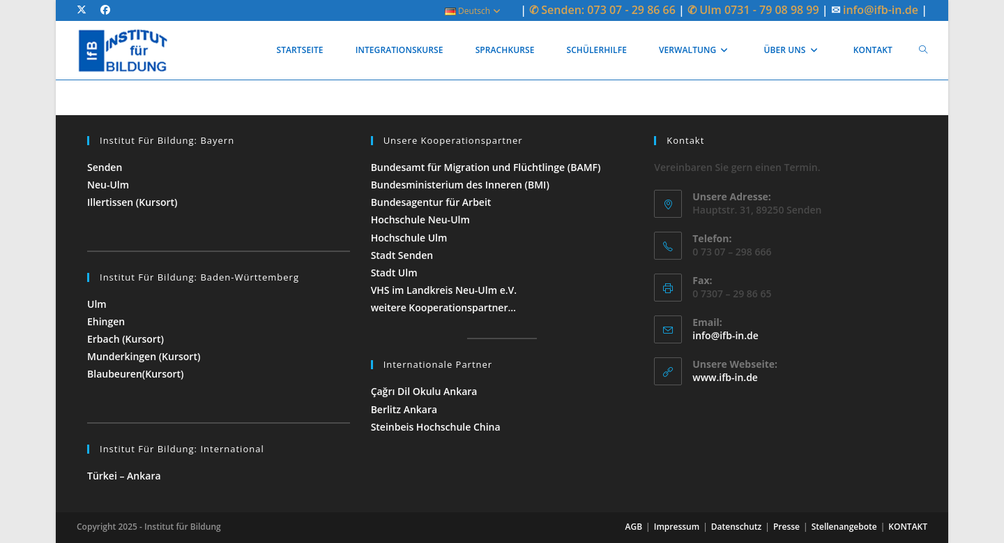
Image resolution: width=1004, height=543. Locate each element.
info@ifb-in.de (882, 9)
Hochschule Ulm (409, 237)
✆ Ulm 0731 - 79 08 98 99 (753, 9)
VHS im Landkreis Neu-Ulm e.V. (444, 290)
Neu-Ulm (108, 184)
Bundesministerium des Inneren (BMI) (460, 184)
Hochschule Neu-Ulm (420, 219)
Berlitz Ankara (404, 409)
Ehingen (106, 321)
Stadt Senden (402, 255)
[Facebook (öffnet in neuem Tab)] (105, 10)
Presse (786, 527)
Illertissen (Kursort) (132, 202)
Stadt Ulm (394, 272)
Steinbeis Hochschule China (436, 426)
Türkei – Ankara (125, 475)
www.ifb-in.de (725, 377)
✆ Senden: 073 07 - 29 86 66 (602, 9)
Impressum (676, 527)
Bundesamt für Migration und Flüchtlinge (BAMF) (486, 167)
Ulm (97, 304)
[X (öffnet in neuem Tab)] (85, 10)
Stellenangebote (844, 527)
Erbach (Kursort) (125, 338)
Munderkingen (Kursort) (143, 356)
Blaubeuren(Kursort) (135, 373)
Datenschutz (736, 527)
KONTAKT (907, 527)
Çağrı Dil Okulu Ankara (424, 391)
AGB (634, 527)
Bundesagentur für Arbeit (431, 202)
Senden (104, 167)
